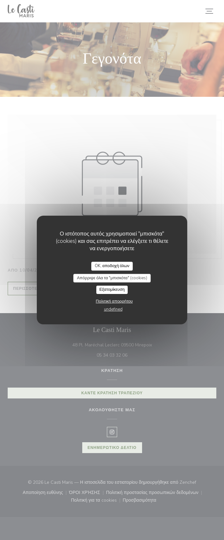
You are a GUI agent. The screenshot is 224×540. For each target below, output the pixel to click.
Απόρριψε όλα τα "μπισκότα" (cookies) (112, 278)
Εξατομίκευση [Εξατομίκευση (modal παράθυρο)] (112, 289)
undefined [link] (113, 309)
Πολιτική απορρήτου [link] (114, 301)
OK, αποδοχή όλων (112, 266)
